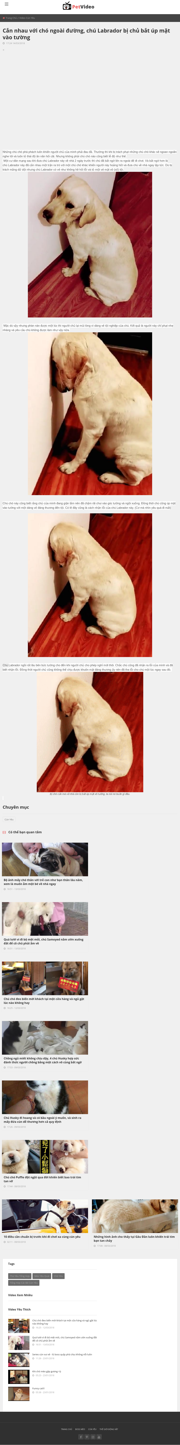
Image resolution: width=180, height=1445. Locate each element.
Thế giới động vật (109, 1429)
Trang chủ (11, 17)
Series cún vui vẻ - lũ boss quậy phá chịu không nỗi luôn (62, 1354)
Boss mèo (80, 1429)
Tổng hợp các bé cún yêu (24, 1282)
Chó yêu (58, 1276)
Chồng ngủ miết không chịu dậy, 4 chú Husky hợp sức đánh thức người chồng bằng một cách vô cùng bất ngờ (43, 1060)
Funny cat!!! (38, 1388)
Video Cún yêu (27, 17)
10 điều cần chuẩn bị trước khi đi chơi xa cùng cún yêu (42, 1237)
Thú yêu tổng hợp (20, 1276)
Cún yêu (9, 819)
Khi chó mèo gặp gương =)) (46, 1371)
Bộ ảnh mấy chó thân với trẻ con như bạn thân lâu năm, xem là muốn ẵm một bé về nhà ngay (43, 882)
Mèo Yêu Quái (41, 1276)
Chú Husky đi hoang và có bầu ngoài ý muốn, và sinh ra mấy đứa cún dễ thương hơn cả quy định (42, 1120)
